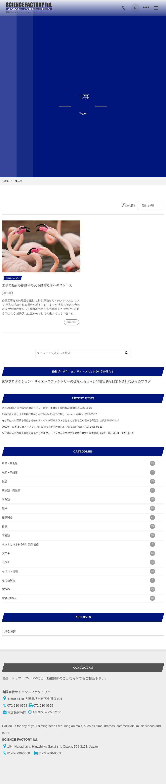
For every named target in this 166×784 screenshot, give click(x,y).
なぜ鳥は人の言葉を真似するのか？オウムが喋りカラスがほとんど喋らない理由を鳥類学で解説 (54, 420)
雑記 (78, 481)
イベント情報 (78, 571)
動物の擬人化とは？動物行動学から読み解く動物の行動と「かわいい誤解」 (43, 414)
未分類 (78, 499)
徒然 (78, 526)
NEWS (78, 589)
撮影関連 (78, 517)
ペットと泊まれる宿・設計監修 (78, 544)
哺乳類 (78, 535)
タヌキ (78, 553)
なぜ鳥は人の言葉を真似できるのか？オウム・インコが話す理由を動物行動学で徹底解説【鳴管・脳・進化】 (61, 433)
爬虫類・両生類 (78, 490)
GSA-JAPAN (78, 598)
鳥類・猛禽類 (78, 463)
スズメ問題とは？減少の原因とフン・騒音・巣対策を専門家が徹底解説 (40, 408)
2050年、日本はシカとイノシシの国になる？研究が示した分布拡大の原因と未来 (45, 426)
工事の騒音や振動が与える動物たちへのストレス (37, 285)
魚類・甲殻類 (78, 472)
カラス (78, 562)
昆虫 (78, 508)
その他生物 (78, 580)
